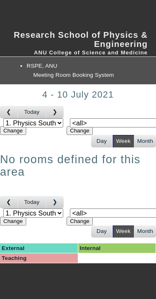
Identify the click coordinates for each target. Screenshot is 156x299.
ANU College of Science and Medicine (91, 52)
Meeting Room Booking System (73, 75)
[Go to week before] (9, 112)
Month (145, 141)
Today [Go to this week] (32, 112)
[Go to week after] (55, 112)
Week (123, 141)
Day (102, 141)
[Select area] (33, 122)
